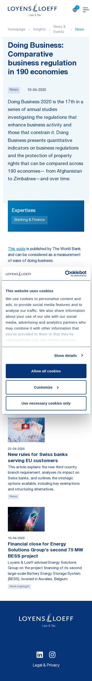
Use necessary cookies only (45, 403)
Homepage (16, 29)
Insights (39, 29)
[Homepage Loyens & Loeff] (32, 10)
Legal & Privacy (46, 666)
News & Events (59, 29)
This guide (17, 249)
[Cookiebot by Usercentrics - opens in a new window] (65, 273)
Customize (46, 387)
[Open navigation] (86, 10)
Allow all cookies (46, 371)
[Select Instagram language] (52, 654)
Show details (65, 355)
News (79, 29)
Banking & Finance (29, 220)
